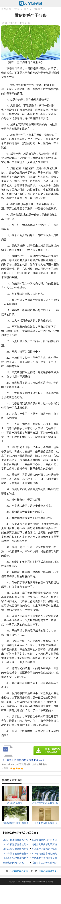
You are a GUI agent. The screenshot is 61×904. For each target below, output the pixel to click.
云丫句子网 (26, 882)
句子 (26, 9)
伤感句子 (37, 9)
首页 (16, 9)
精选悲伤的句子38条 (13, 863)
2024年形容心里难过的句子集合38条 (27, 871)
